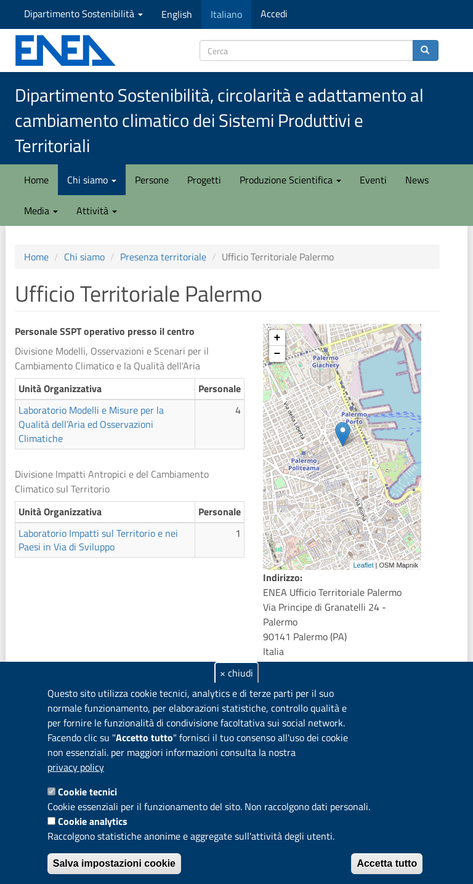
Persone (152, 179)
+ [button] (277, 338)
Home (36, 179)
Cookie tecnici (87, 791)
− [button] (277, 354)
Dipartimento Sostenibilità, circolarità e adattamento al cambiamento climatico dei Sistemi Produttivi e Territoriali (219, 120)
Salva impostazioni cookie (114, 863)
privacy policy (75, 767)
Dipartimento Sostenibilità (83, 13)
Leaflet (363, 565)
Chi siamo (91, 179)
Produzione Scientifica (290, 179)
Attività (96, 210)
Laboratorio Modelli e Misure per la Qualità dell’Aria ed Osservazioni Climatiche (91, 424)
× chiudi (236, 672)
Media (41, 210)
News (417, 179)
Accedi (274, 13)
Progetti (204, 179)
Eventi (373, 179)
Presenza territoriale (163, 256)
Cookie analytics (92, 821)
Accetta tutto (387, 863)
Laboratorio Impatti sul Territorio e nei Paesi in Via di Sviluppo (98, 540)
